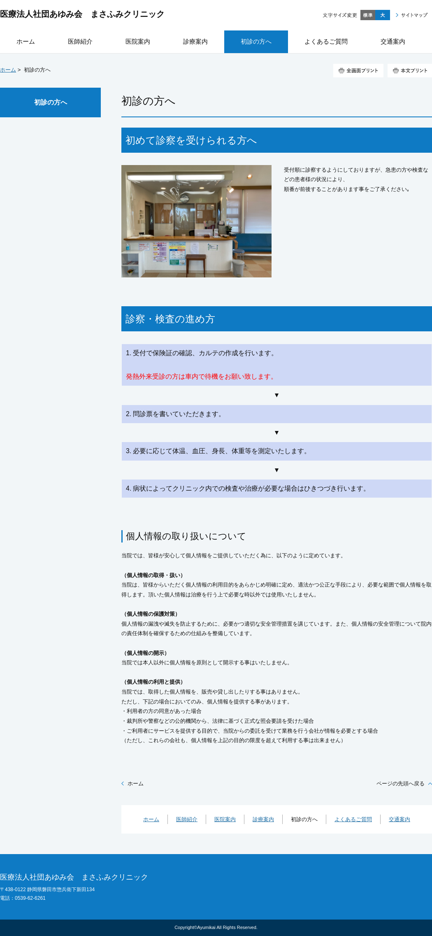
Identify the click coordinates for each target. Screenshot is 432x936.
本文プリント (410, 70)
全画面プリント (358, 70)
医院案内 (225, 819)
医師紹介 (186, 819)
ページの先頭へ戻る (400, 783)
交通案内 (399, 819)
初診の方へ (50, 102)
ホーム (8, 70)
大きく (382, 15)
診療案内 (263, 819)
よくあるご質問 (353, 819)
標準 (367, 15)
